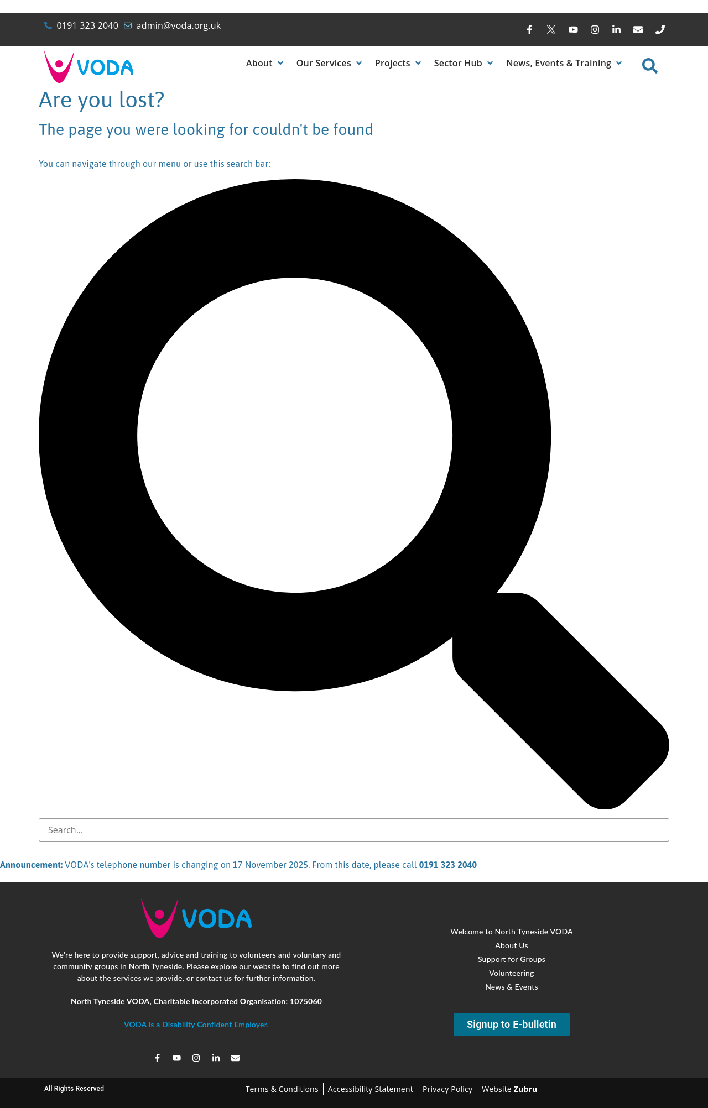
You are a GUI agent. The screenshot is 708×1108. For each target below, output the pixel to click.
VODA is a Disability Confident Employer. (196, 1024)
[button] (266, 63)
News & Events (511, 986)
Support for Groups (511, 958)
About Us (511, 944)
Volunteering (511, 972)
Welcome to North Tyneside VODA (511, 930)
